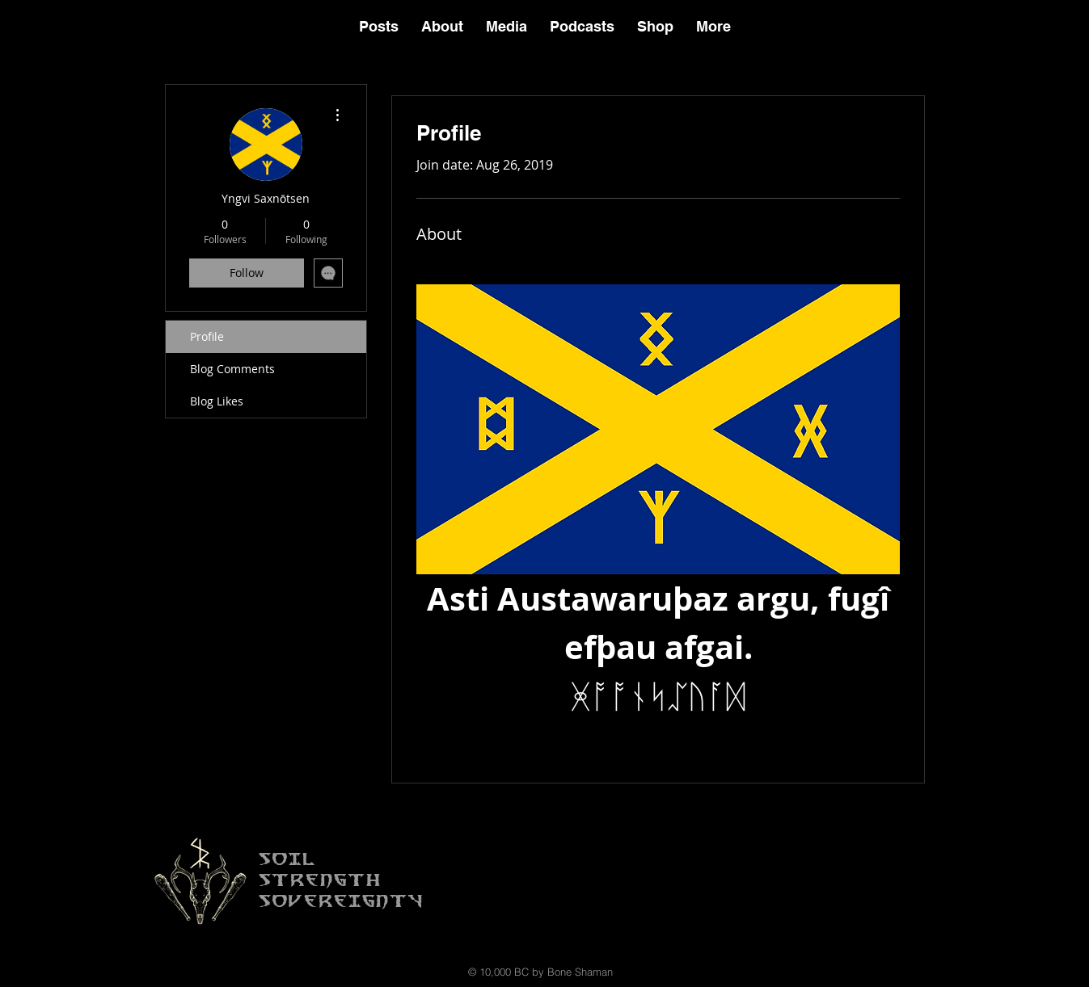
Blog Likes (216, 401)
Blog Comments (232, 368)
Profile (207, 336)
